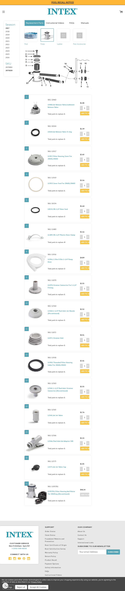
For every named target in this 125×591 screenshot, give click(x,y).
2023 (7, 48)
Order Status (50, 531)
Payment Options (52, 564)
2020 (7, 38)
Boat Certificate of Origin (56, 545)
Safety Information (53, 567)
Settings (8, 587)
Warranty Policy (51, 553)
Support (81, 539)
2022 (7, 44)
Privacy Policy (36, 582)
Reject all (21, 587)
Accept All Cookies (38, 587)
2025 (7, 54)
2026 (7, 57)
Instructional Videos (55, 23)
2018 (7, 31)
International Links (86, 543)
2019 (7, 35)
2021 (7, 41)
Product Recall (51, 560)
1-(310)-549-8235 (19, 549)
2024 (7, 51)
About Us (81, 531)
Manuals (85, 23)
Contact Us (82, 535)
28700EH (9, 67)
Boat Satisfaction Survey (55, 549)
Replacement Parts (34, 23)
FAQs (71, 23)
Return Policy (50, 556)
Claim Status (50, 535)
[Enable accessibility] (5, 586)
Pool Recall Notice (62, 2)
